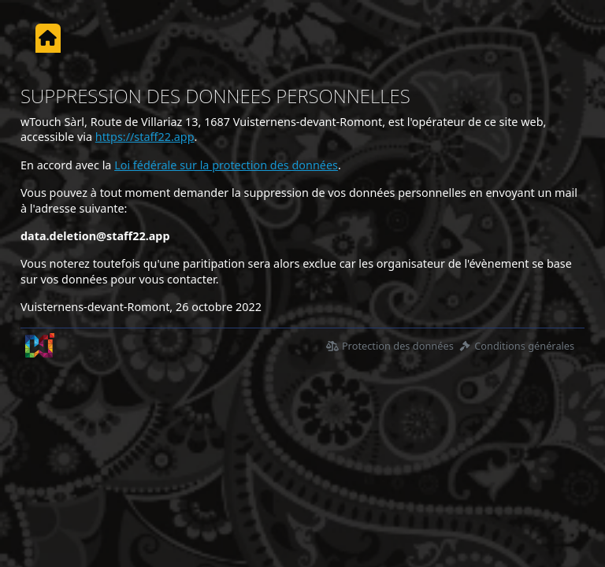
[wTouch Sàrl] (39, 345)
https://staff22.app (145, 136)
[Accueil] (47, 38)
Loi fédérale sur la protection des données (226, 165)
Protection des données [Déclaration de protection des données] (390, 346)
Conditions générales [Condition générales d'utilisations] (516, 346)
